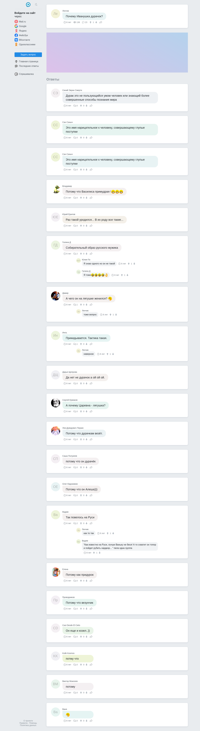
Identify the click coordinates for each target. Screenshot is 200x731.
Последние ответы (27, 66)
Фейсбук (21, 35)
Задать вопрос (28, 54)
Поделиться (100, 22)
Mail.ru (20, 21)
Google (21, 26)
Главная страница (26, 61)
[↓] (96, 22)
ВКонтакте (22, 40)
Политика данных (28, 725)
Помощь (33, 723)
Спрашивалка (24, 74)
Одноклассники (25, 44)
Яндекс (21, 30)
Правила (23, 723)
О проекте (28, 721)
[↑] (91, 22)
